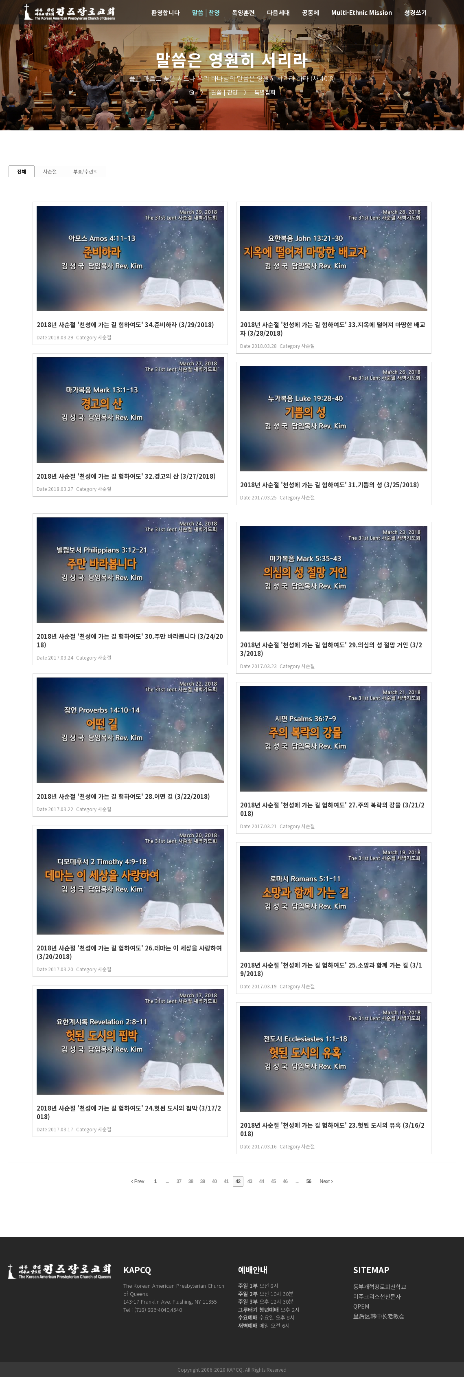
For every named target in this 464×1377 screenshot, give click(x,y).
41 (226, 1181)
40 (214, 1181)
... (167, 1181)
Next (326, 1181)
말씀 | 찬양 (219, 92)
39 (202, 1181)
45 (273, 1181)
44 (261, 1181)
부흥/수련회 (85, 171)
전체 (21, 171)
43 (249, 1181)
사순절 (50, 171)
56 (308, 1181)
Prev (137, 1181)
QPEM (361, 1306)
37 (179, 1181)
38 (190, 1181)
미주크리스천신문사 (377, 1296)
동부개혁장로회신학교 (379, 1286)
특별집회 (260, 92)
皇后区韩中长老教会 (379, 1316)
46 (285, 1181)
